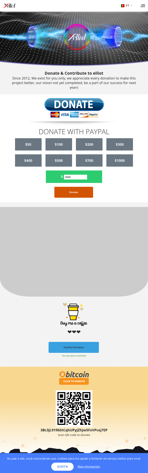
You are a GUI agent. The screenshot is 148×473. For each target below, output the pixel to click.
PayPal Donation (74, 347)
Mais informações (89, 466)
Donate (73, 192)
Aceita (62, 466)
